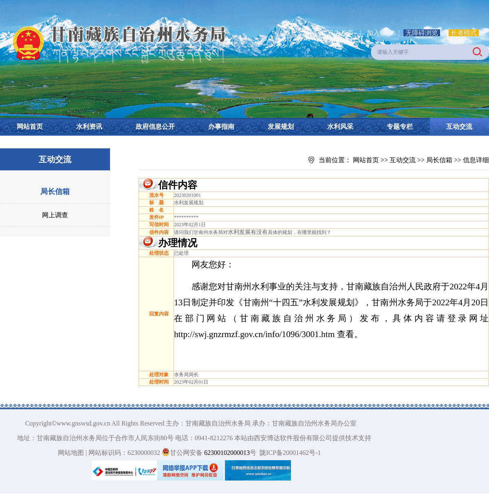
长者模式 (464, 32)
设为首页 (341, 32)
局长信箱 (55, 191)
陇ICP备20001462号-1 (290, 452)
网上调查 (55, 215)
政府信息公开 (155, 126)
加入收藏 (380, 32)
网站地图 (71, 452)
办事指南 (221, 126)
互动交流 (459, 126)
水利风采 (340, 126)
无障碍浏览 (421, 32)
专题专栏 (400, 126)
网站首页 (30, 126)
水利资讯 (89, 126)
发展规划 (281, 126)
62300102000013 (226, 452)
